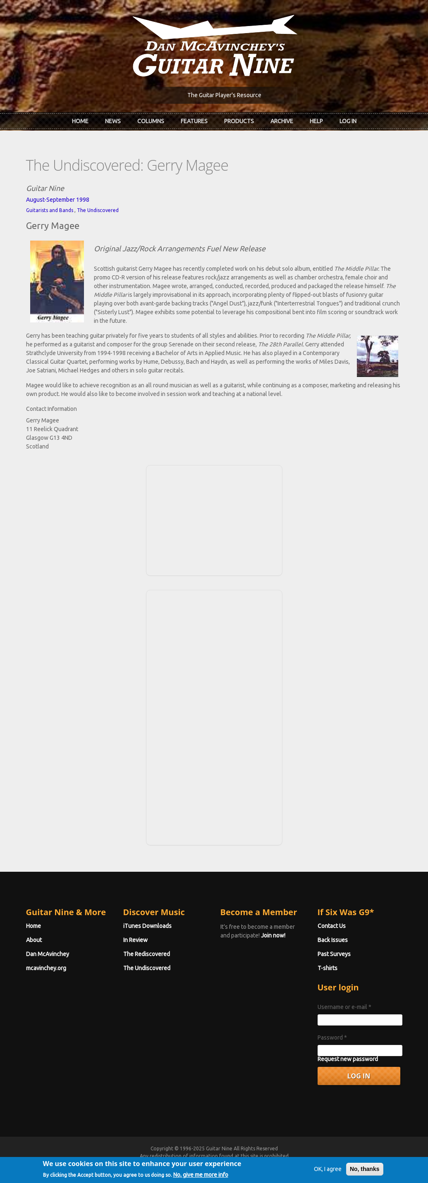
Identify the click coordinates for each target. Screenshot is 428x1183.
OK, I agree (328, 1171)
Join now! (273, 935)
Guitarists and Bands (49, 210)
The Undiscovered (98, 210)
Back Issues (333, 940)
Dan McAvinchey (47, 954)
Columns (150, 121)
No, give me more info (200, 1176)
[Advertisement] (214, 519)
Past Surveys (334, 954)
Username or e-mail (344, 1007)
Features (194, 121)
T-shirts (327, 968)
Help (316, 121)
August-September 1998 (57, 199)
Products (239, 121)
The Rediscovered (146, 954)
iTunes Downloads (147, 926)
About (34, 940)
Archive (281, 121)
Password (332, 1037)
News (113, 121)
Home (80, 121)
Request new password (348, 1059)
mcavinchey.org (46, 968)
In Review (135, 940)
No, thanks (365, 1171)
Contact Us (332, 926)
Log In (348, 121)
